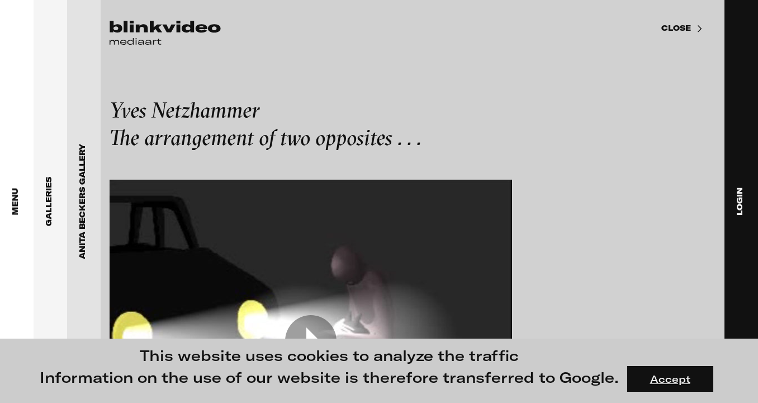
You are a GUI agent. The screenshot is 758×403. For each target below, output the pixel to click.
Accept (670, 379)
